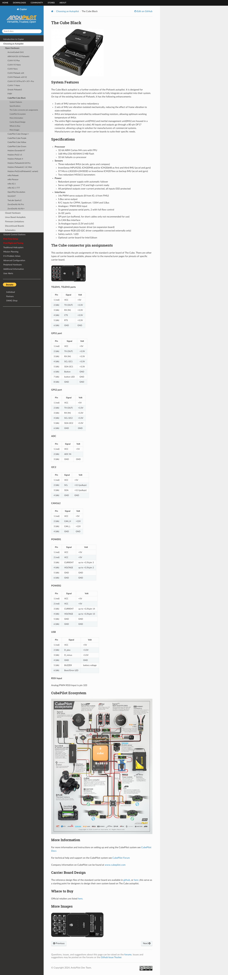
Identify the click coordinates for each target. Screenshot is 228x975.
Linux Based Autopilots (15, 217)
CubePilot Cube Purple (17, 138)
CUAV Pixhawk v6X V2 (17, 77)
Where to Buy (15, 126)
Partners (10, 296)
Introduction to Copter (13, 39)
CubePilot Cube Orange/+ (18, 134)
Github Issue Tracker (111, 957)
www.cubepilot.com (115, 865)
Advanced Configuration (14, 260)
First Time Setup (10, 239)
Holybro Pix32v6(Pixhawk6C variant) (23, 171)
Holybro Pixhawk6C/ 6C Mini (20, 167)
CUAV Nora (12, 69)
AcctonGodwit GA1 (16, 52)
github (126, 880)
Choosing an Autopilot (13, 44)
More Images (14, 130)
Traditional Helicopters (13, 247)
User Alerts (8, 273)
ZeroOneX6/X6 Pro (16, 204)
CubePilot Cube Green (17, 147)
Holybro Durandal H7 (16, 151)
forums (128, 954)
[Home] (52, 11)
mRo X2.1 (12, 184)
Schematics (10, 230)
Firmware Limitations (14, 221)
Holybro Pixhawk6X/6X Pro (19, 163)
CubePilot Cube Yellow (17, 142)
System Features (16, 102)
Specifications (15, 106)
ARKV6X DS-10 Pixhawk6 (18, 57)
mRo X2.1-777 (14, 188)
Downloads (19, 3)
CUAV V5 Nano (14, 65)
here (136, 880)
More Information (16, 118)
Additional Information (13, 269)
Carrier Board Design (17, 122)
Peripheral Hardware (12, 265)
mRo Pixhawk (13, 176)
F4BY (10, 94)
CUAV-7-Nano (14, 86)
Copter (21, 17)
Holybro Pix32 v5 (15, 155)
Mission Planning (10, 252)
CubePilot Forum (121, 858)
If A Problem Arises (11, 256)
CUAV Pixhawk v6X (16, 73)
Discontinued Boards (14, 226)
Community (37, 3)
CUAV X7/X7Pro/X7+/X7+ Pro (21, 81)
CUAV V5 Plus (14, 61)
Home (5, 3)
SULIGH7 (12, 196)
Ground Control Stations (14, 234)
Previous (59, 943)
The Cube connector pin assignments (24, 110)
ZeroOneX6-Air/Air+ (16, 209)
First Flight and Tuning (13, 243)
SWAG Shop (11, 301)
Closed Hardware (13, 213)
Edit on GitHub (144, 11)
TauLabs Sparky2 (15, 200)
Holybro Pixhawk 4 (15, 159)
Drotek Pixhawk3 (15, 90)
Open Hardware (12, 48)
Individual (10, 292)
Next (146, 943)
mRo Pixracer (13, 180)
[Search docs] (22, 31)
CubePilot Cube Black (17, 98)
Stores (51, 3)
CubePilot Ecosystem (18, 114)
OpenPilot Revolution (16, 192)
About (62, 3)
